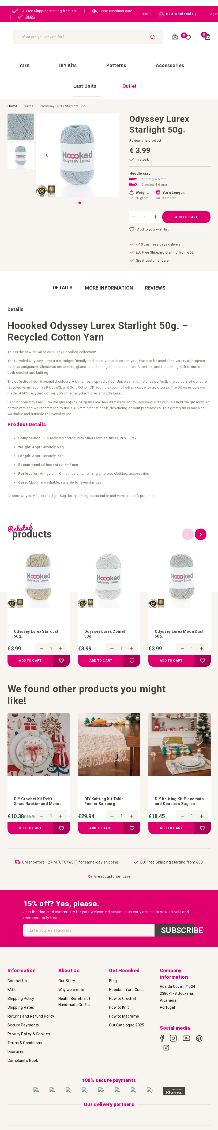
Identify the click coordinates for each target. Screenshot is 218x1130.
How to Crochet (122, 984)
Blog (113, 966)
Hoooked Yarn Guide (127, 975)
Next (200, 501)
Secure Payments (23, 1010)
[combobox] (121, 37)
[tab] (58, 257)
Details (58, 257)
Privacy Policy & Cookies (28, 1019)
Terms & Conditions (24, 1028)
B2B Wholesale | (177, 14)
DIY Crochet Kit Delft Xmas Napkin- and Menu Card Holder (36, 770)
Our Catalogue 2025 (126, 1010)
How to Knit (119, 992)
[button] (144, 14)
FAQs (12, 975)
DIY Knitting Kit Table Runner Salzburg (106, 770)
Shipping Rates (20, 992)
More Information (109, 257)
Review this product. (145, 110)
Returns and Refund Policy (30, 1001)
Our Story (66, 966)
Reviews (159, 257)
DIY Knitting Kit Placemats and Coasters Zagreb (173, 770)
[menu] (109, 60)
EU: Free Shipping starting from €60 (44, 11)
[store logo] (34, 36)
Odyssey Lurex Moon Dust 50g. (177, 601)
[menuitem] (20, 60)
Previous (188, 501)
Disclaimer (16, 1037)
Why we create (71, 975)
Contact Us (17, 966)
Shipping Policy (20, 984)
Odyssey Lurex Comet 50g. (107, 601)
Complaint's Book (22, 1046)
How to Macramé (124, 1001)
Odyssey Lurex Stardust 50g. (29, 601)
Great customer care (112, 11)
